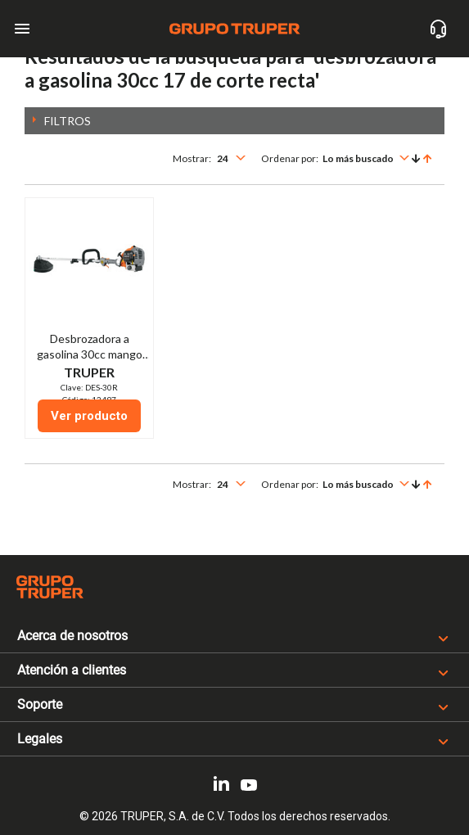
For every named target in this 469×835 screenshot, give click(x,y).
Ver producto (89, 415)
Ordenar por (288, 158)
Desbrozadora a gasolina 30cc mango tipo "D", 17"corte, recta (89, 354)
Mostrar (191, 158)
